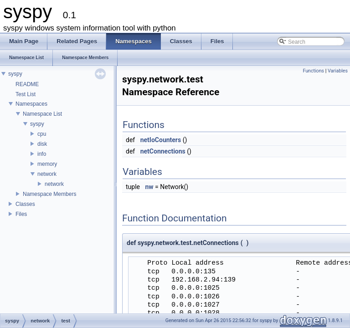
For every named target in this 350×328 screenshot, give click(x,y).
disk (42, 144)
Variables (338, 71)
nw (149, 186)
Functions (313, 71)
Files (21, 214)
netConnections (162, 151)
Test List (25, 94)
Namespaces (31, 104)
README (27, 84)
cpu (41, 134)
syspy (15, 74)
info (41, 154)
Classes (25, 204)
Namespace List (42, 114)
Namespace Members (49, 194)
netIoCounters (160, 140)
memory (47, 164)
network (47, 174)
